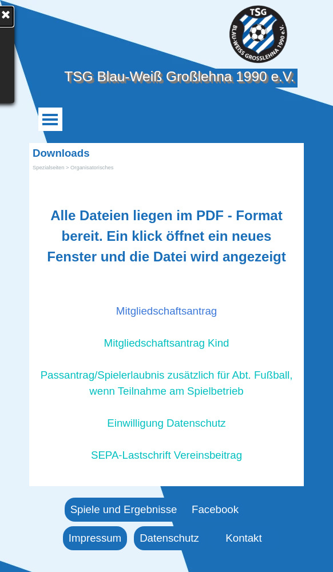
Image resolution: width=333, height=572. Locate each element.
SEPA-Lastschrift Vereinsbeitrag (166, 455)
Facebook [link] (215, 509)
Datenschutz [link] (169, 538)
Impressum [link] (95, 538)
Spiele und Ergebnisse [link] (123, 509)
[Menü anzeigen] (50, 119)
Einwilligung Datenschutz (166, 423)
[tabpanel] (166, 323)
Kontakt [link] (243, 538)
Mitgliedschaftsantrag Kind (166, 343)
